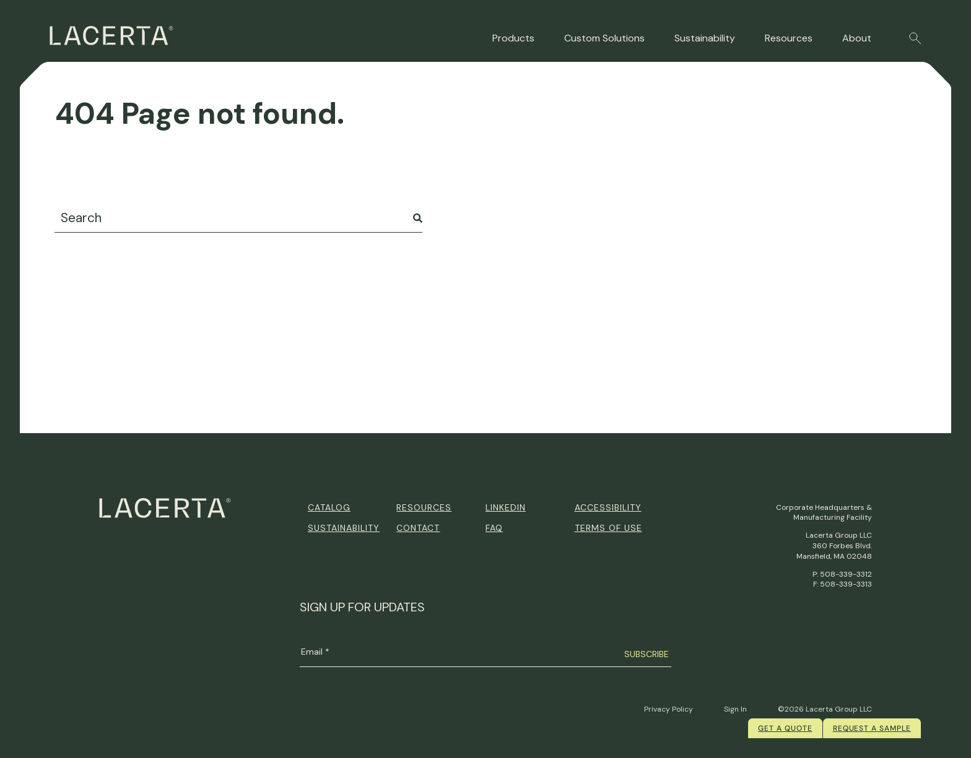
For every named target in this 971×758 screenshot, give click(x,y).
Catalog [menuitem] (329, 507)
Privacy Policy (668, 709)
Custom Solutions (604, 38)
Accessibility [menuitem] (608, 507)
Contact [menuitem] (418, 527)
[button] (915, 38)
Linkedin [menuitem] (506, 507)
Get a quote (785, 728)
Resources (788, 38)
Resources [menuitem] (423, 507)
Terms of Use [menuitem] (608, 527)
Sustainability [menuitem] (344, 527)
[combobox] (238, 218)
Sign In (735, 709)
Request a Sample (872, 728)
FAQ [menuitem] (494, 527)
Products (513, 38)
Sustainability (704, 38)
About (856, 38)
